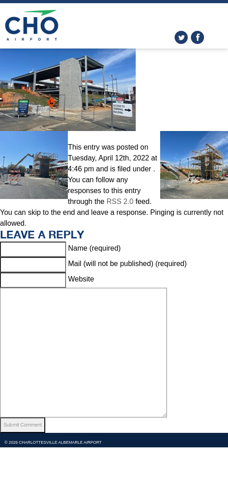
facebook (197, 37)
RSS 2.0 (119, 201)
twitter (181, 37)
